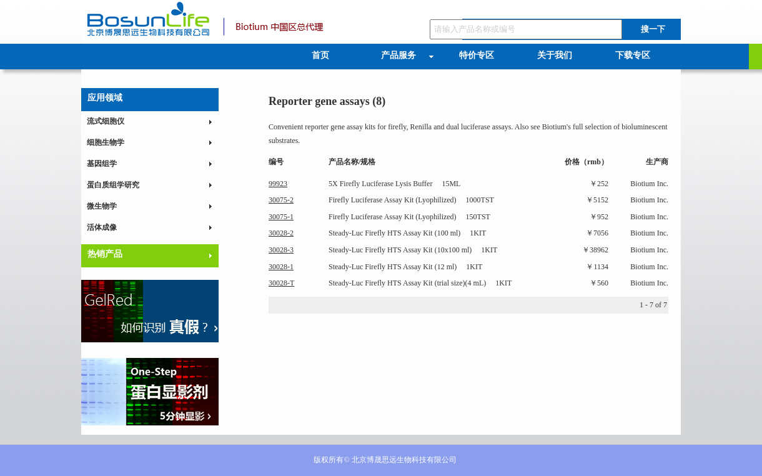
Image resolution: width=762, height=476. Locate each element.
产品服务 (398, 55)
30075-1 (281, 216)
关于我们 (554, 55)
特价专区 (476, 55)
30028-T (281, 283)
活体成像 (102, 227)
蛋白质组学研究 (113, 185)
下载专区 (632, 55)
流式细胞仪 (105, 121)
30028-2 (281, 233)
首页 (320, 55)
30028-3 (281, 249)
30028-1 (281, 266)
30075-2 (281, 200)
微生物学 (102, 206)
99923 (278, 183)
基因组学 (102, 163)
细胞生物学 (105, 142)
